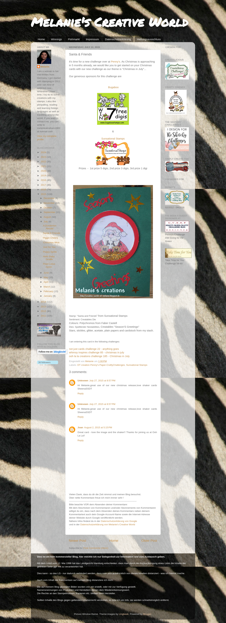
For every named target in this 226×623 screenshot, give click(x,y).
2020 (44, 171)
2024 (44, 152)
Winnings (56, 39)
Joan (80, 427)
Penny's (115, 61)
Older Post (149, 540)
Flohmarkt (74, 39)
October (48, 207)
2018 (44, 180)
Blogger (147, 614)
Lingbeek (124, 614)
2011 (44, 315)
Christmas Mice (51, 242)
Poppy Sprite (50, 252)
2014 (44, 301)
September (50, 212)
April (46, 282)
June (46, 272)
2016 (44, 189)
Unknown (83, 380)
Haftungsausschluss (149, 39)
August (48, 217)
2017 (44, 185)
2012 (44, 311)
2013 (44, 306)
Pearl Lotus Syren (49, 265)
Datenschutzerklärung (118, 39)
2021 (44, 166)
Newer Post (77, 540)
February (49, 291)
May (46, 277)
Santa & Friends (51, 233)
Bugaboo (113, 87)
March (47, 286)
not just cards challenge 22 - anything (91, 349)
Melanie (45, 66)
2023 (44, 157)
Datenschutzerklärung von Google (119, 521)
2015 (44, 194)
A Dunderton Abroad (49, 227)
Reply (81, 393)
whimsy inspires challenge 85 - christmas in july (96, 352)
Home (41, 39)
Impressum (92, 39)
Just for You (49, 247)
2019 (44, 175)
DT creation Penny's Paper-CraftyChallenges (101, 365)
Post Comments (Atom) (96, 548)
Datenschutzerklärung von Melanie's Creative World (107, 524)
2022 (44, 161)
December (49, 198)
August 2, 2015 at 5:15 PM (98, 427)
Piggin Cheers (50, 238)
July (46, 221)
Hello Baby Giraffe (49, 258)
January (48, 296)
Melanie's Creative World (109, 22)
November (49, 203)
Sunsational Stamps (136, 365)
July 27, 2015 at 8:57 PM (102, 380)
